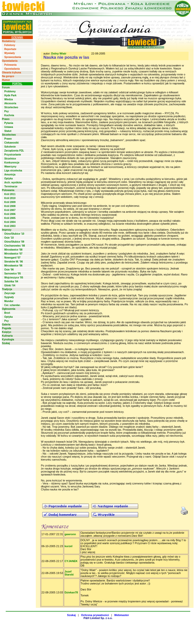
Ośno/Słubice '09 (14, 241)
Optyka (8, 178)
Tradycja (7, 289)
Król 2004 (9, 222)
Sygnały (9, 297)
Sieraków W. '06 (13, 261)
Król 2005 (9, 218)
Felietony (9, 45)
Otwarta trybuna (11, 72)
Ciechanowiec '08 (14, 245)
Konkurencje (11, 162)
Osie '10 (9, 237)
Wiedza (8, 99)
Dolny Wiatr (58, 53)
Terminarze (10, 186)
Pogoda (6, 328)
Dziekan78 (71, 592)
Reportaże (10, 49)
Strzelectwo (11, 107)
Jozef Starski (69, 573)
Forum (6, 87)
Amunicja (9, 174)
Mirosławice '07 (13, 253)
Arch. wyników (13, 182)
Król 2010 (9, 198)
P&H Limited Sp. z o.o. (98, 618)
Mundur (8, 301)
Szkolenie (10, 146)
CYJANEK (71, 561)
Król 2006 (9, 214)
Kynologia (8, 339)
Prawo (5, 119)
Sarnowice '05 (12, 273)
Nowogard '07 (12, 257)
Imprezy (6, 229)
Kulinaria (7, 335)
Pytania (8, 123)
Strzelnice (10, 158)
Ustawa (8, 127)
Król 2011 (9, 194)
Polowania (10, 64)
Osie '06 (9, 269)
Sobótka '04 (11, 281)
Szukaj (6, 343)
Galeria (6, 324)
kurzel (68, 546)
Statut (7, 131)
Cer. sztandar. (12, 305)
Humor (6, 80)
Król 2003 (9, 226)
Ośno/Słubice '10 (14, 233)
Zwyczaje (9, 293)
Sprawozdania (12, 57)
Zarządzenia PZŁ (14, 150)
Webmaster (121, 615)
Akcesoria (10, 103)
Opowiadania (9, 60)
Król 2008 (9, 206)
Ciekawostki (11, 142)
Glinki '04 (9, 285)
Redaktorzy (8, 41)
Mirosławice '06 (13, 265)
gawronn (70, 534)
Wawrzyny (10, 166)
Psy (6, 111)
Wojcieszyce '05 (13, 277)
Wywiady (9, 53)
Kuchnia (9, 115)
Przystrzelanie (12, 154)
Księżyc (6, 332)
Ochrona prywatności (95, 615)
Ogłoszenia (8, 309)
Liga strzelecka (13, 170)
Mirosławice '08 (13, 249)
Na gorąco (8, 76)
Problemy (10, 91)
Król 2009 (9, 202)
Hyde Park (10, 95)
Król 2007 (9, 210)
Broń (7, 313)
